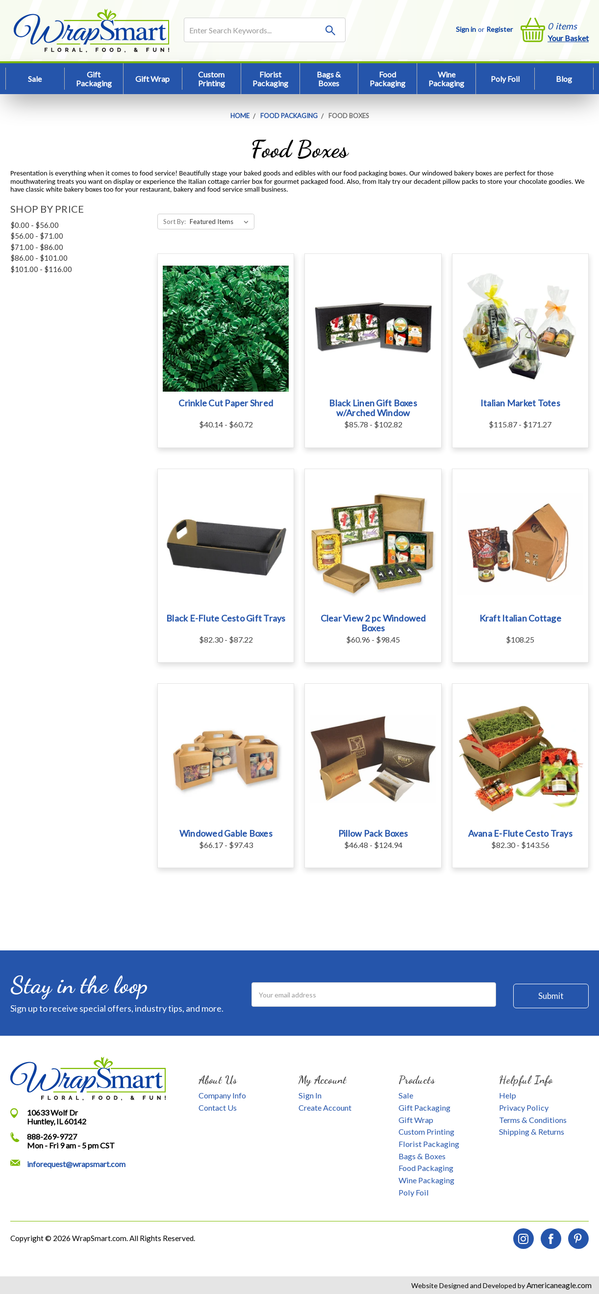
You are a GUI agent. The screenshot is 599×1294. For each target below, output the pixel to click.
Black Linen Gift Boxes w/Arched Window (373, 408)
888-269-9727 (52, 1136)
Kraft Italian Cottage (520, 618)
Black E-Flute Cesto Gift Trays (226, 618)
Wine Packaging (446, 79)
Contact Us (218, 1107)
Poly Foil (505, 78)
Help (507, 1095)
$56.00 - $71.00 (36, 235)
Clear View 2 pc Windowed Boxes (373, 623)
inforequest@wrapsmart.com (76, 1164)
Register (499, 29)
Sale (35, 78)
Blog (564, 78)
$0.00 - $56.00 (34, 225)
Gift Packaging (94, 79)
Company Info (222, 1095)
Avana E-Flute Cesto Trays (520, 833)
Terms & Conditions (533, 1119)
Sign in (466, 29)
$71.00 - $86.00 (36, 247)
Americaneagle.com (558, 1285)
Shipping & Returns (531, 1131)
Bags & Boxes (329, 79)
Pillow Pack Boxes (373, 833)
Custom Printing (211, 79)
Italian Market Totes (520, 403)
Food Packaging (387, 79)
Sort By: (174, 221)
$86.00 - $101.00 (39, 257)
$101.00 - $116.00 (41, 269)
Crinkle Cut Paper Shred (225, 403)
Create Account (325, 1107)
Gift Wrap (152, 78)
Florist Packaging (270, 79)
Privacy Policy (524, 1107)
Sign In (310, 1095)
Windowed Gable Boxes (226, 833)
